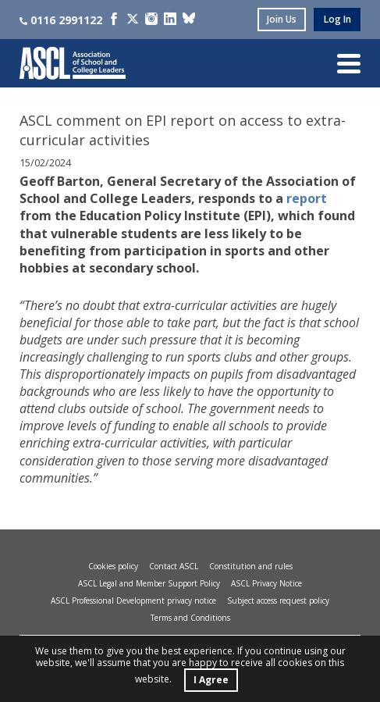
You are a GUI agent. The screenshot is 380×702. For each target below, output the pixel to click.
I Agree (211, 679)
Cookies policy (113, 566)
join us (282, 19)
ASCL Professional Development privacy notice (133, 600)
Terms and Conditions (190, 617)
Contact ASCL (173, 566)
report (306, 198)
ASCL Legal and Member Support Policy (149, 583)
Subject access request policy (278, 600)
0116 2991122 (61, 19)
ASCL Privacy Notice (266, 583)
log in (337, 19)
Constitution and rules (251, 566)
